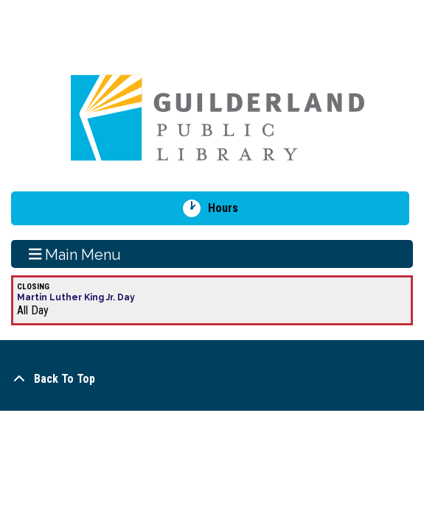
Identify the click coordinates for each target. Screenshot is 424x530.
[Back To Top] (212, 379)
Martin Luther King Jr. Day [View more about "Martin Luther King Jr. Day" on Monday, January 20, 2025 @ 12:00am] (76, 297)
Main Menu (75, 254)
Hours (228, 208)
